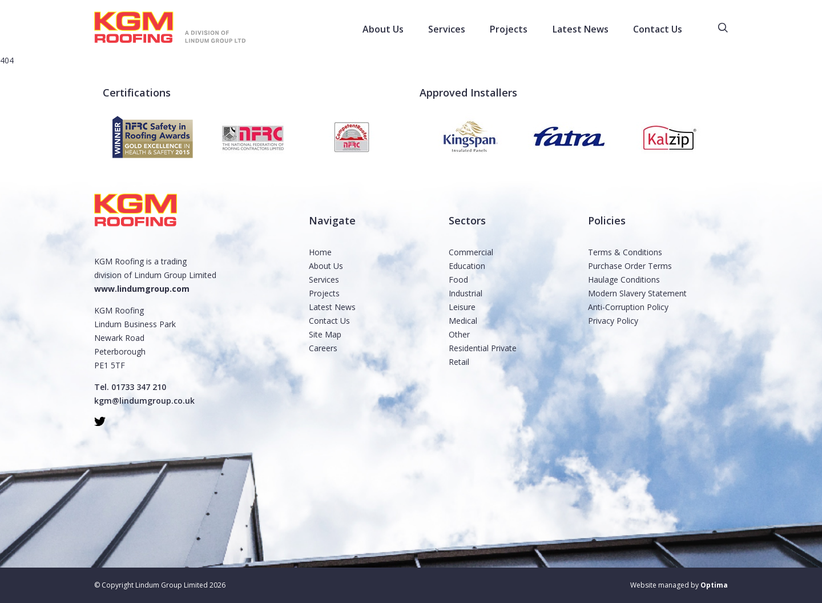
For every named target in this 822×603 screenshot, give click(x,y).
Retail (459, 361)
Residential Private (483, 348)
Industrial (465, 293)
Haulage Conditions (624, 279)
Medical (463, 320)
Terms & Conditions (625, 252)
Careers (323, 348)
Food (458, 279)
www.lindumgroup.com (142, 288)
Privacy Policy (613, 320)
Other (459, 334)
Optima (714, 585)
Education (467, 265)
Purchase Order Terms (630, 265)
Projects (324, 293)
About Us (326, 265)
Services (324, 279)
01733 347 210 (138, 386)
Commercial (471, 252)
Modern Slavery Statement (637, 293)
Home (320, 252)
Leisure (462, 307)
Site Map (325, 334)
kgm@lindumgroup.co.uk (144, 400)
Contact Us (329, 320)
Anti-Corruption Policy (628, 307)
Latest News (332, 307)
